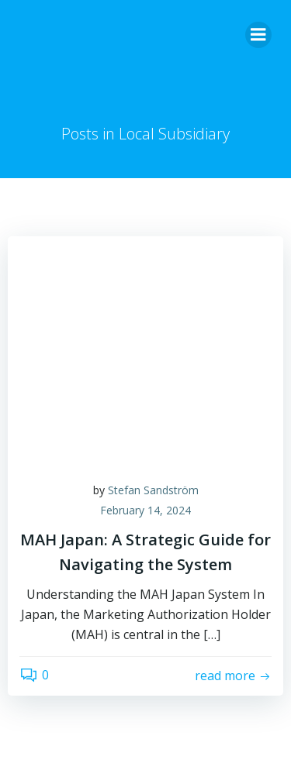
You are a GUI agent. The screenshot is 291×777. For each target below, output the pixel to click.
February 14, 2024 (145, 510)
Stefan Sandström (153, 490)
